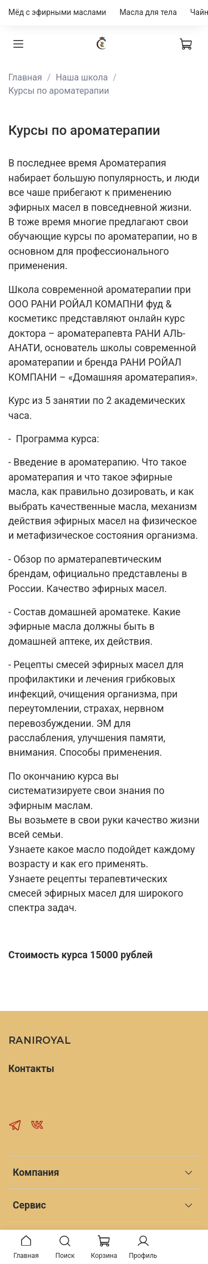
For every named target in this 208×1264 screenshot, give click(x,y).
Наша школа (81, 77)
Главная (25, 77)
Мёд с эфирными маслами (57, 12)
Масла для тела (147, 12)
